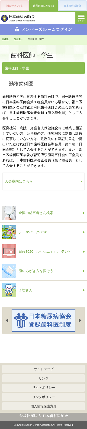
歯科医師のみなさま (18, 39)
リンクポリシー (43, 397)
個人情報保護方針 (44, 406)
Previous (7, 320)
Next (80, 320)
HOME (5, 39)
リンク (43, 378)
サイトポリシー (43, 387)
